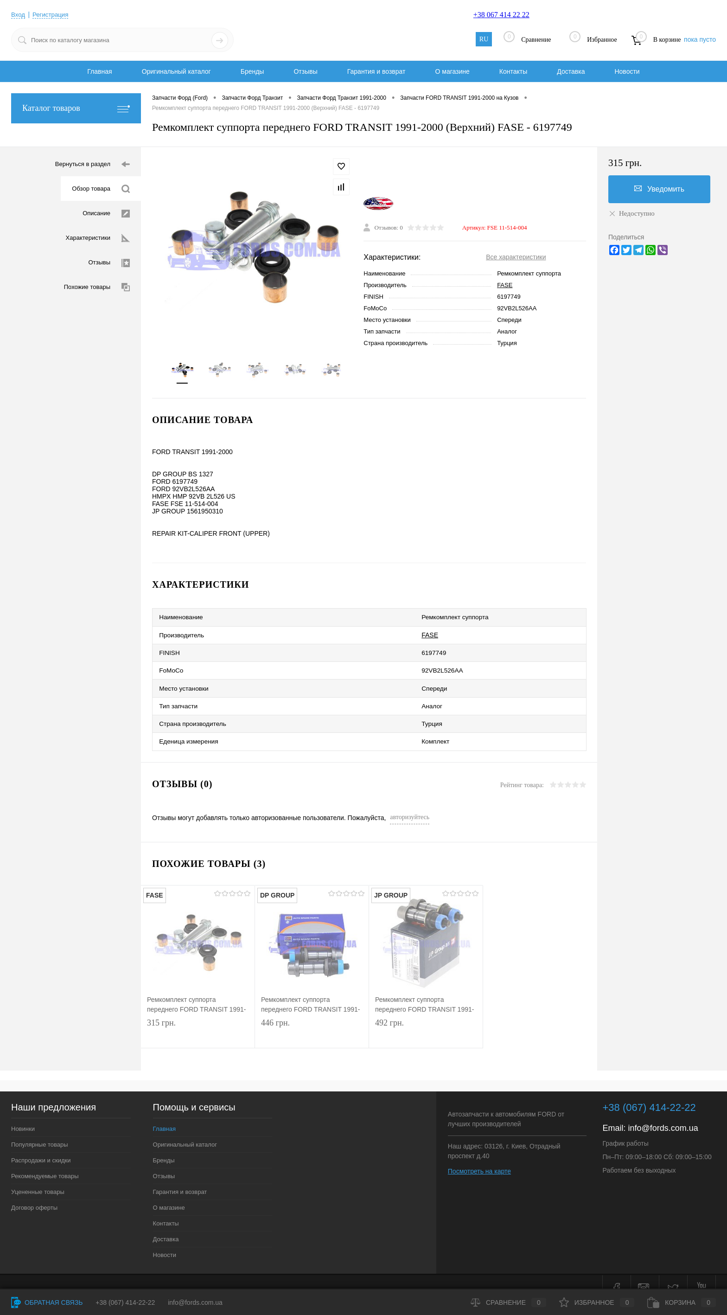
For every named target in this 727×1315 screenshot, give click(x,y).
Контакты (513, 71)
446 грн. (312, 1021)
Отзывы (305, 71)
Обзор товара (101, 189)
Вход (18, 14)
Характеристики (98, 238)
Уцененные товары (37, 1178)
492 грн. (426, 1021)
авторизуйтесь (409, 803)
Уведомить (659, 189)
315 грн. (198, 1021)
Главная (99, 71)
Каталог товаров (76, 108)
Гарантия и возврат (376, 71)
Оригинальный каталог (176, 71)
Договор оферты (34, 1194)
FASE (504, 286)
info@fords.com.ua (663, 1114)
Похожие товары (97, 287)
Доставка (571, 71)
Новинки (23, 1115)
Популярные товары (39, 1131)
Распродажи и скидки (40, 1146)
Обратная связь (47, 1302)
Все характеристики (516, 258)
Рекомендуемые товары (45, 1162)
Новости (626, 71)
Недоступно (631, 213)
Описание (106, 213)
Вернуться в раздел (92, 164)
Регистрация (52, 14)
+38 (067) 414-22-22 (125, 1302)
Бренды (252, 71)
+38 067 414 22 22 (501, 15)
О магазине (452, 71)
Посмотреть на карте (479, 1157)
